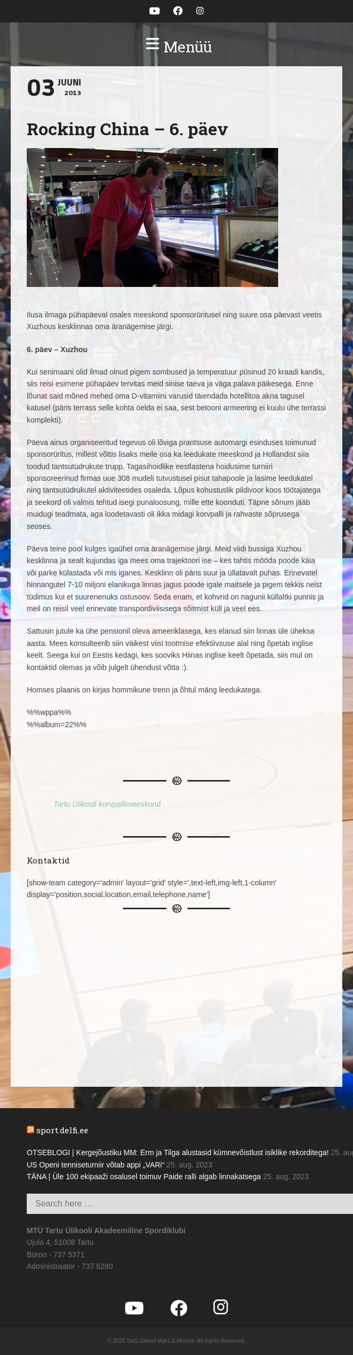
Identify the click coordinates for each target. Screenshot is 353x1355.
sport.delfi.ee (62, 1130)
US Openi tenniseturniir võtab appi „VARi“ (95, 1165)
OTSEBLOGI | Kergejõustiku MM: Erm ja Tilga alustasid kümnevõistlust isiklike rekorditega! (178, 1152)
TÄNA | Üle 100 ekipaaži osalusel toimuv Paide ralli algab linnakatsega (144, 1176)
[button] (176, 47)
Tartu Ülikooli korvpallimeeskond (106, 804)
